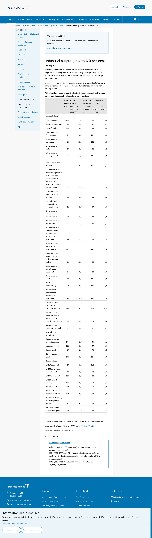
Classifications (24, 117)
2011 (57, 26)
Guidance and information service (55, 497)
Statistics (24, 26)
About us (116, 19)
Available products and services (27, 88)
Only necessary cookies (32, 530)
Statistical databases (84, 501)
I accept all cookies (12, 530)
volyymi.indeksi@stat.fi (84, 426)
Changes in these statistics (25, 43)
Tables (20, 64)
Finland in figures (83, 505)
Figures (21, 69)
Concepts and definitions (28, 112)
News (105, 19)
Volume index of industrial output (42, 26)
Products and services (89, 19)
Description (23, 94)
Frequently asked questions (53, 505)
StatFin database (83, 497)
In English (139, 7)
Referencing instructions (59, 442)
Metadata (40, 19)
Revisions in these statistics (25, 75)
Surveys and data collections (62, 19)
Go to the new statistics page (59, 48)
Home (11, 19)
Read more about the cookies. (14, 523)
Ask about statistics (50, 501)
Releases (21, 54)
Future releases (24, 50)
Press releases (24, 82)
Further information (26, 122)
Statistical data (25, 19)
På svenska (127, 7)
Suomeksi (115, 7)
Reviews (21, 59)
